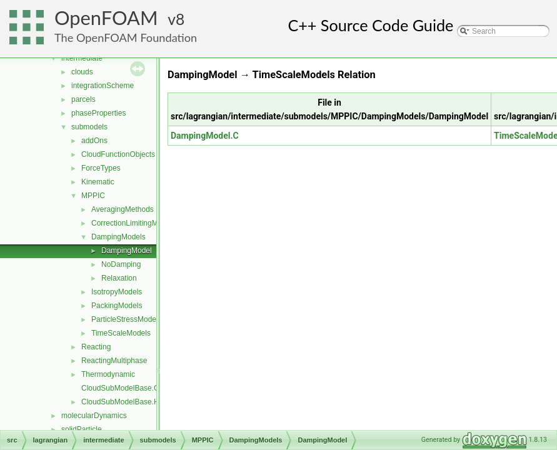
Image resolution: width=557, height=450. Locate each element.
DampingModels (118, 236)
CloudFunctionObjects (118, 154)
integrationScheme (102, 85)
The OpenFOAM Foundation (125, 37)
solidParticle (81, 429)
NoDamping (121, 264)
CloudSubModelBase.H (120, 402)
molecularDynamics (94, 415)
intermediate (82, 58)
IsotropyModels (116, 292)
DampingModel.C (205, 136)
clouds (82, 72)
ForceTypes (101, 168)
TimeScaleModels (121, 333)
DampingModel (126, 250)
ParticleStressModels (126, 319)
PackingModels (116, 305)
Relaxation (119, 278)
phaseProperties (98, 113)
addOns (94, 140)
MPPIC (93, 195)
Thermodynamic (108, 374)
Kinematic (97, 182)
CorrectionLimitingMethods (136, 223)
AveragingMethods (122, 209)
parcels (83, 99)
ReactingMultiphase (114, 360)
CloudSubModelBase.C (120, 388)
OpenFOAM (106, 17)
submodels (89, 126)
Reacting (96, 346)
